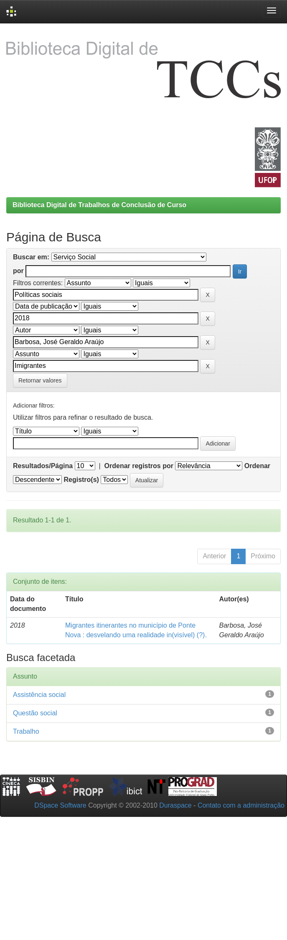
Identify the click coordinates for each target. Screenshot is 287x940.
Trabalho (26, 731)
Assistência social (39, 694)
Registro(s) (81, 479)
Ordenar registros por (138, 465)
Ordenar (257, 465)
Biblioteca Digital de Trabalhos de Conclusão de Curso (99, 204)
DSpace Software (60, 805)
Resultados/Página (43, 465)
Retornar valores (40, 380)
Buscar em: (31, 257)
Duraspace (175, 805)
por (18, 270)
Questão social (35, 713)
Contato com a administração (241, 805)
